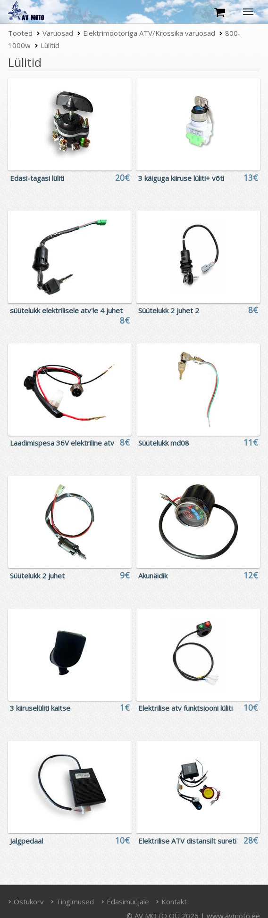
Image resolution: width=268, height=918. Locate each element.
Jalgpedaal (26, 840)
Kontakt (171, 901)
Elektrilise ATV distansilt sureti (187, 840)
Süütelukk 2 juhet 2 (168, 310)
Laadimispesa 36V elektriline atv (62, 442)
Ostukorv (26, 901)
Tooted (20, 33)
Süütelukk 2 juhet (37, 575)
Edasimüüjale (125, 901)
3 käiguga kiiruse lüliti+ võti (181, 178)
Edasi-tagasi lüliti (37, 178)
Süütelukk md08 (163, 442)
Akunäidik (153, 575)
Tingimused (72, 901)
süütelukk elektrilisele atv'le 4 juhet (66, 310)
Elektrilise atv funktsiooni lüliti (185, 708)
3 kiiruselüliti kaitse (40, 708)
